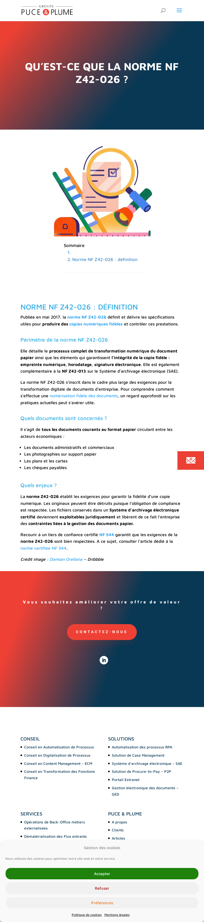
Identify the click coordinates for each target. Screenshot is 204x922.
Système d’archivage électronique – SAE (147, 763)
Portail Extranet (125, 779)
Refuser (102, 888)
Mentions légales (117, 915)
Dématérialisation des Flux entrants (55, 836)
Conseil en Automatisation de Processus (59, 747)
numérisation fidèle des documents (84, 395)
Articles (118, 838)
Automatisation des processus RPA (142, 747)
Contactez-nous (102, 632)
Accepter (102, 873)
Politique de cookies (87, 915)
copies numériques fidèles (96, 323)
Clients (118, 830)
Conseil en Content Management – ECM (58, 763)
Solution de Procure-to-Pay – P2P (141, 771)
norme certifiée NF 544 (43, 548)
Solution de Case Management (138, 755)
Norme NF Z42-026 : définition (105, 259)
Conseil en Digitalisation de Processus (57, 755)
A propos (119, 822)
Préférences (102, 903)
